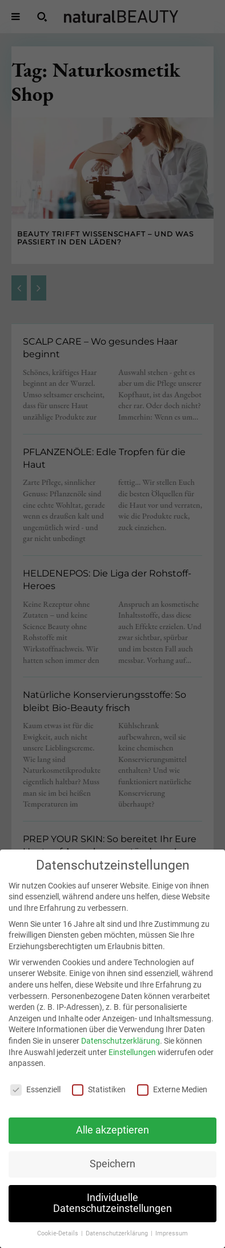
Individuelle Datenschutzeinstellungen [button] (112, 1217)
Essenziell (35, 1103)
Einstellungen (132, 1065)
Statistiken (99, 1103)
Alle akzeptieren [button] (112, 1144)
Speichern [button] (112, 1177)
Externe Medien (172, 1103)
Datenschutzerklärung (120, 1054)
